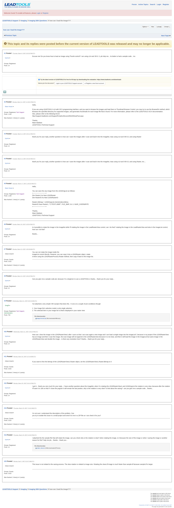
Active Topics (143, 4)
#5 (5, 183)
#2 (5, 102)
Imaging (24, 21)
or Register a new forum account (94, 83)
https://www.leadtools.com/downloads (109, 79)
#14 (5, 435)
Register (166, 4)
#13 (5, 408)
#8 (5, 276)
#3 (5, 134)
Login (159, 4)
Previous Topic (10, 35)
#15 (5, 461)
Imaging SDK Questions (38, 21)
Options (145, 27)
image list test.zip (41, 318)
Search (153, 4)
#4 (5, 159)
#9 (5, 301)
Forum (134, 4)
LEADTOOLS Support (10, 21)
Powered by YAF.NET (144, 505)
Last (159, 27)
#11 (5, 356)
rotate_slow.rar (41, 448)
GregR (7, 305)
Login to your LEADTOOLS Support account (69, 83)
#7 (5, 249)
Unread (167, 27)
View (152, 27)
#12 (5, 383)
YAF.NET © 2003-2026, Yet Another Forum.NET (161, 505)
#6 (5, 224)
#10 (5, 331)
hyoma (7, 58)
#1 (5, 53)
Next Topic (165, 36)
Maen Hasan (9, 106)
